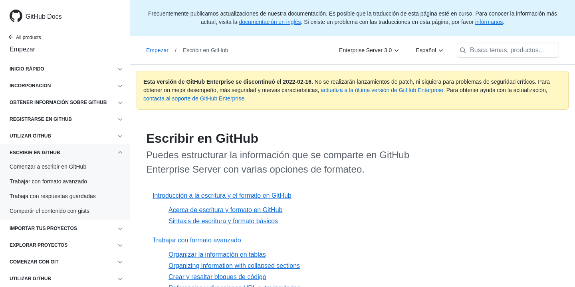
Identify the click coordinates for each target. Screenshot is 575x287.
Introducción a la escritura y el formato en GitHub (222, 195)
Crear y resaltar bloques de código (217, 276)
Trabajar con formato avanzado (197, 240)
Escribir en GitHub (205, 50)
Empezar (22, 49)
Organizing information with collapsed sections (234, 265)
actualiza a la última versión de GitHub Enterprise (382, 90)
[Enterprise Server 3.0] (369, 50)
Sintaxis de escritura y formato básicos (223, 221)
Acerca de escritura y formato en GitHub (225, 209)
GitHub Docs (44, 16)
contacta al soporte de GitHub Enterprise (193, 98)
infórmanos (489, 22)
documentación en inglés (270, 22)
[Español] (429, 50)
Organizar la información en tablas (217, 254)
